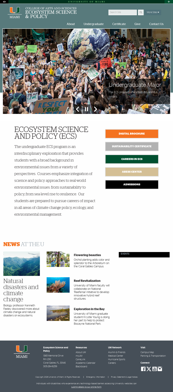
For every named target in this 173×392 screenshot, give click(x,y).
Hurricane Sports (116, 359)
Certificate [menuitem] (119, 24)
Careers (112, 363)
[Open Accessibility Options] (4, 2)
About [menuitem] (71, 24)
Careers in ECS (131, 159)
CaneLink (80, 359)
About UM (81, 352)
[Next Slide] (95, 109)
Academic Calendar (85, 363)
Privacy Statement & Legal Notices (124, 377)
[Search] (141, 12)
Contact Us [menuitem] (156, 24)
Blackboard (81, 366)
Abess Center (132, 171)
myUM (79, 356)
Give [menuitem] (137, 24)
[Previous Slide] (78, 109)
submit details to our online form (86, 387)
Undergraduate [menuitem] (94, 24)
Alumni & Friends (116, 352)
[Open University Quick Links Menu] (169, 2)
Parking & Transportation (153, 356)
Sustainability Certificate (132, 146)
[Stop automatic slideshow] (86, 109)
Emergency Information (95, 377)
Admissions (131, 184)
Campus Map (147, 352)
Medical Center (115, 356)
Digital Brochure (132, 133)
